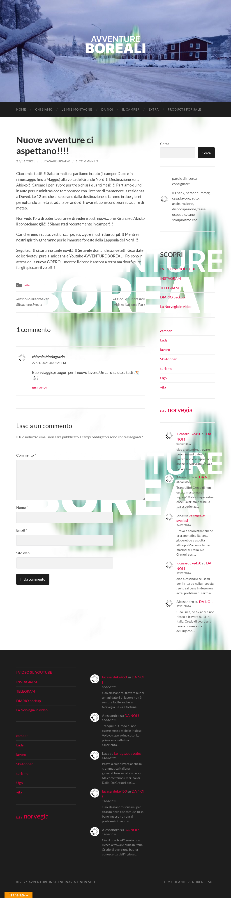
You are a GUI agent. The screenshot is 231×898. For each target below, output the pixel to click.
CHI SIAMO (44, 109)
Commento (26, 455)
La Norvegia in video (176, 306)
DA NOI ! (206, 477)
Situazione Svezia (32, 302)
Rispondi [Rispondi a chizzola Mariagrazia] (39, 387)
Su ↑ (211, 882)
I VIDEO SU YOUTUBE (178, 269)
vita (27, 285)
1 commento (87, 161)
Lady (164, 340)
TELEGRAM (169, 288)
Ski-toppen (168, 359)
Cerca (164, 143)
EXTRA (153, 109)
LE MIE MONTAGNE (77, 109)
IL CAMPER (130, 109)
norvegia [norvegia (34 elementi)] (180, 409)
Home (21, 109)
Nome (22, 507)
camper (166, 331)
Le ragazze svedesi (128, 753)
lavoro (165, 349)
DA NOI (107, 109)
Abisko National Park (129, 302)
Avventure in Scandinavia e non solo (63, 882)
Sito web (23, 553)
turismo (166, 368)
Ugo (163, 378)
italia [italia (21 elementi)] (163, 411)
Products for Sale (184, 109)
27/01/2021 (25, 161)
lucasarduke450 (55, 161)
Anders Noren (191, 882)
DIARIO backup (172, 297)
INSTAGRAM (170, 278)
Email (21, 530)
